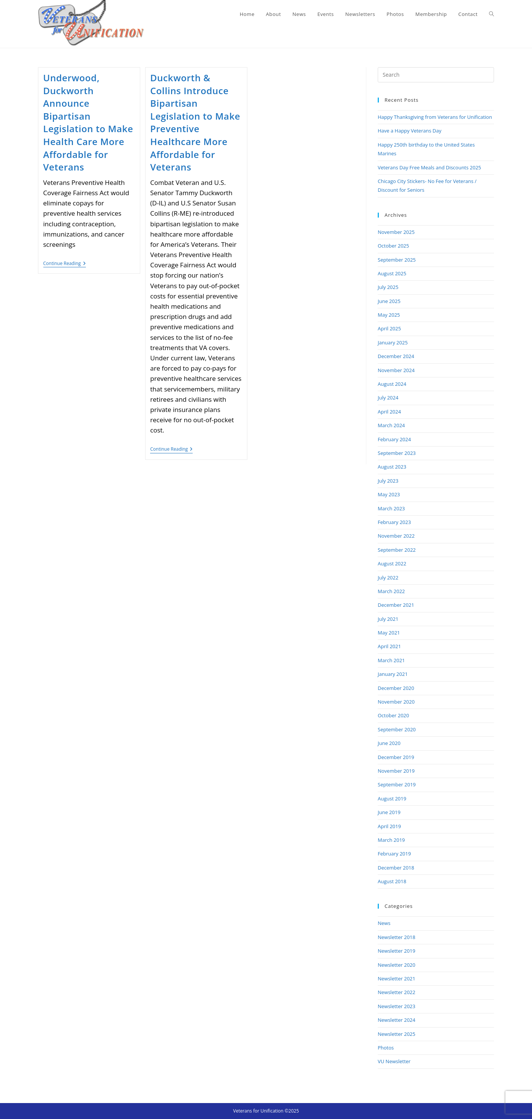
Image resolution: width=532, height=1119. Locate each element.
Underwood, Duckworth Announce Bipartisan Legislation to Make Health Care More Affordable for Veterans (88, 122)
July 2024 (388, 397)
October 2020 (393, 715)
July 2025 (388, 287)
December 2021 (396, 604)
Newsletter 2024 (396, 1019)
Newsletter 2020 (396, 964)
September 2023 (397, 453)
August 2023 (392, 466)
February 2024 (394, 439)
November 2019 (396, 770)
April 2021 (389, 646)
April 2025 (389, 328)
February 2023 (394, 522)
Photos (386, 1047)
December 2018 (396, 867)
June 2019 (389, 812)
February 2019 (394, 853)
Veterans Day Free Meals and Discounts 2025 (429, 167)
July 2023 (388, 480)
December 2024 (396, 356)
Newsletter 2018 (396, 937)
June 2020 (389, 743)
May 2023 (389, 494)
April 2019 (389, 826)
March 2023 (391, 508)
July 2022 (388, 577)
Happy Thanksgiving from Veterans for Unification (435, 117)
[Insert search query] (436, 74)
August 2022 (392, 563)
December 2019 (396, 757)
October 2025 (393, 245)
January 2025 (393, 342)
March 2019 (391, 839)
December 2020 (396, 688)
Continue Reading (64, 264)
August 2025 (392, 273)
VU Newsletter (394, 1061)
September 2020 (397, 729)
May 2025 (389, 314)
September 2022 (397, 549)
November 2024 (396, 370)
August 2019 (392, 798)
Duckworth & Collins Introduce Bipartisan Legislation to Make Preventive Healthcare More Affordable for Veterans (195, 122)
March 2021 (391, 660)
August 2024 (392, 383)
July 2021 (388, 619)
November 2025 (396, 232)
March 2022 (391, 591)
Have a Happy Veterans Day (409, 130)
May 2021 (389, 632)
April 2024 (389, 411)
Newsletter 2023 (396, 1006)
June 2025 (389, 301)
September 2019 (397, 784)
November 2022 (396, 535)
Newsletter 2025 (396, 1034)
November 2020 (396, 701)
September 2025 (397, 259)
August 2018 (392, 881)
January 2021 (393, 674)
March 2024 (391, 425)
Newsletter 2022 (396, 992)
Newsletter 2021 (396, 978)
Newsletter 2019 (396, 950)
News (384, 923)
